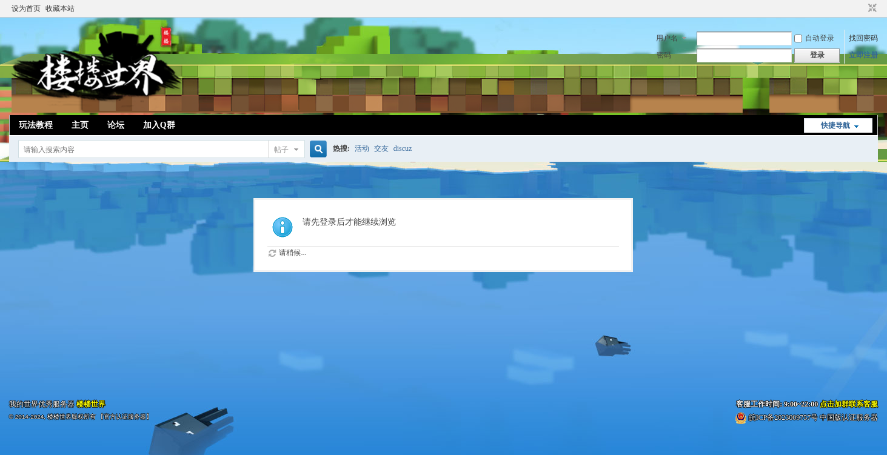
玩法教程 (36, 125)
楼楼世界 (90, 404)
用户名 (667, 38)
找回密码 (863, 38)
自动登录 (814, 38)
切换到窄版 (871, 8)
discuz (402, 148)
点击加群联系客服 (849, 404)
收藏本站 (60, 8)
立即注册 (863, 55)
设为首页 (26, 8)
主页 (80, 125)
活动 (362, 148)
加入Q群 (159, 125)
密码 (664, 55)
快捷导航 (835, 125)
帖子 (281, 149)
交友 (381, 148)
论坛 (115, 125)
